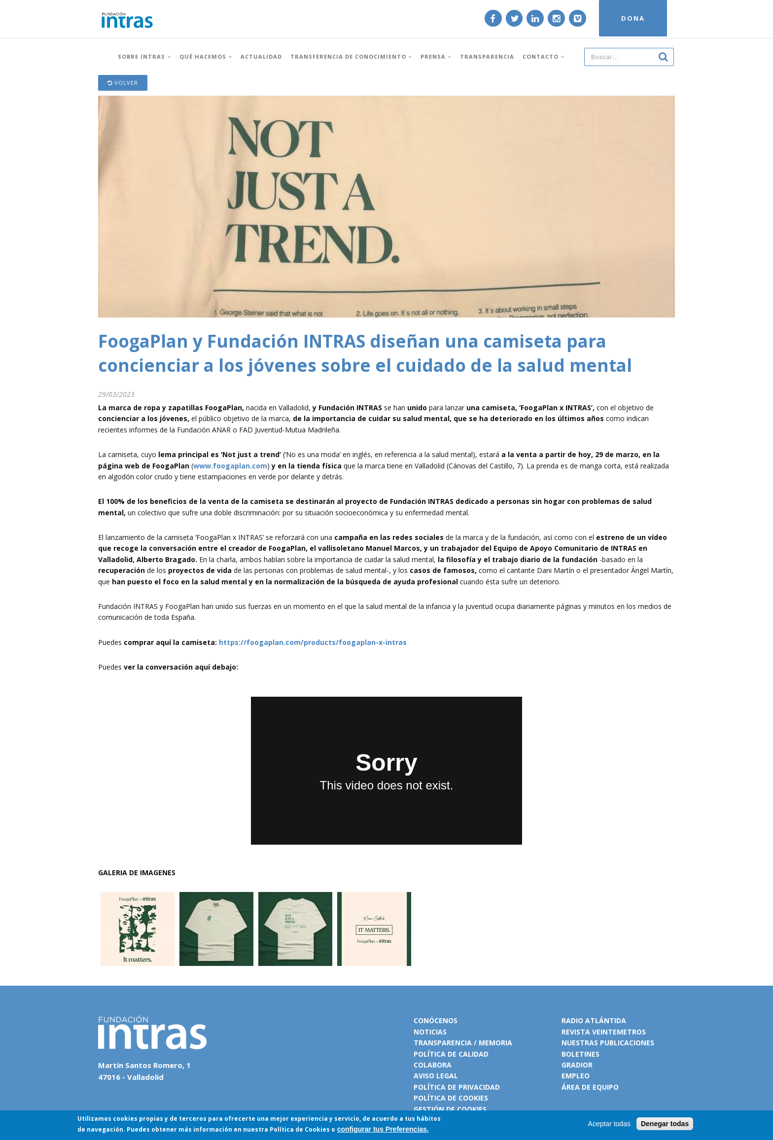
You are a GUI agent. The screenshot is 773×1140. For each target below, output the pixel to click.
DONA (631, 18)
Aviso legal (436, 1075)
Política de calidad (451, 1054)
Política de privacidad (457, 1087)
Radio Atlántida (594, 1020)
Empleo (576, 1075)
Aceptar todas (609, 1124)
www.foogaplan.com (230, 465)
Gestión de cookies (450, 1109)
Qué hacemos (205, 55)
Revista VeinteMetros (604, 1031)
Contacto (543, 55)
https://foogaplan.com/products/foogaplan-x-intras (313, 642)
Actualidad (261, 55)
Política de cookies (451, 1098)
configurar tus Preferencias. (383, 1129)
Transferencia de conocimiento (351, 55)
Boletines (580, 1054)
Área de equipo (590, 1087)
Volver (122, 82)
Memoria (495, 1042)
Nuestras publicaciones (608, 1042)
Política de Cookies (300, 1129)
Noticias (430, 1031)
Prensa (436, 55)
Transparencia (487, 55)
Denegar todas (665, 1124)
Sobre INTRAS (144, 55)
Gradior (577, 1064)
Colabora (433, 1064)
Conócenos (435, 1020)
